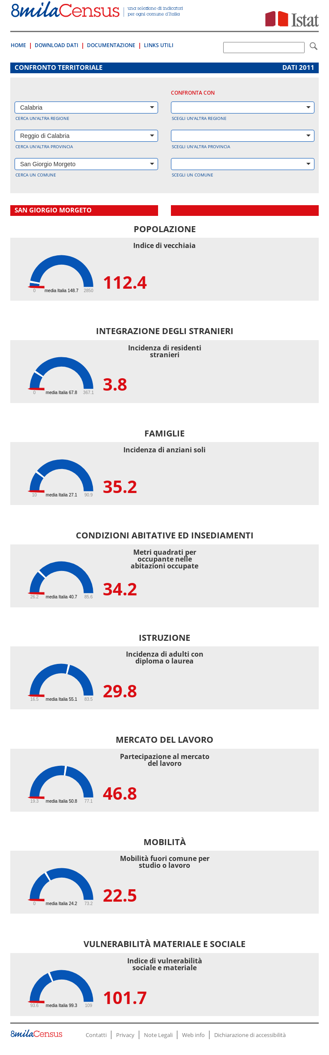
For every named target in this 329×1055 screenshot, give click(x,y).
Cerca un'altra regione (42, 118)
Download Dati (56, 45)
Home (18, 45)
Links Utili (158, 45)
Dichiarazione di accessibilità (250, 1035)
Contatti (96, 1035)
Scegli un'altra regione (199, 118)
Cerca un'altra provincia (44, 146)
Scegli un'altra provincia (201, 146)
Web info (193, 1035)
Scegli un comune (192, 175)
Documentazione (111, 45)
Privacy (125, 1035)
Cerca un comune (35, 175)
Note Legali (158, 1035)
